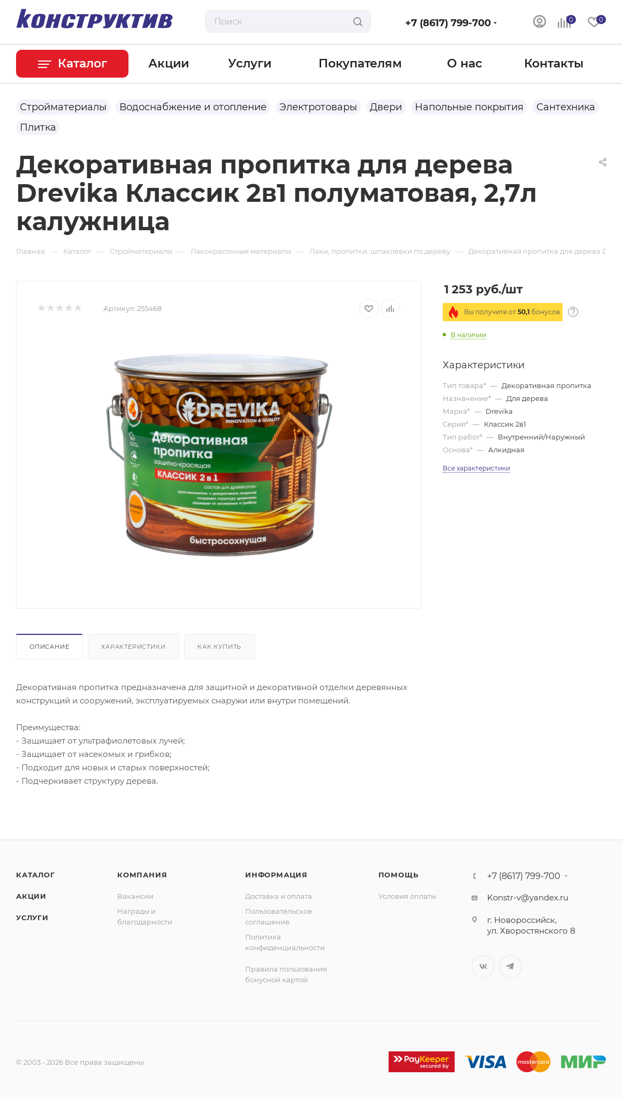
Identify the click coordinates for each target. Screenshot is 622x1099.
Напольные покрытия (469, 107)
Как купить (219, 646)
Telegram (510, 966)
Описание (49, 646)
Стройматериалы (63, 107)
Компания (142, 874)
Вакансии (135, 896)
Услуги (32, 917)
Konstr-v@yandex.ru (527, 897)
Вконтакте (483, 966)
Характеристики (133, 646)
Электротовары (318, 107)
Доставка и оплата (278, 896)
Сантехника (565, 107)
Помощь (398, 874)
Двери (386, 107)
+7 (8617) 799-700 (448, 23)
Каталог (35, 874)
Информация (276, 874)
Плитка (38, 127)
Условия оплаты (407, 896)
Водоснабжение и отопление (193, 107)
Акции (31, 896)
